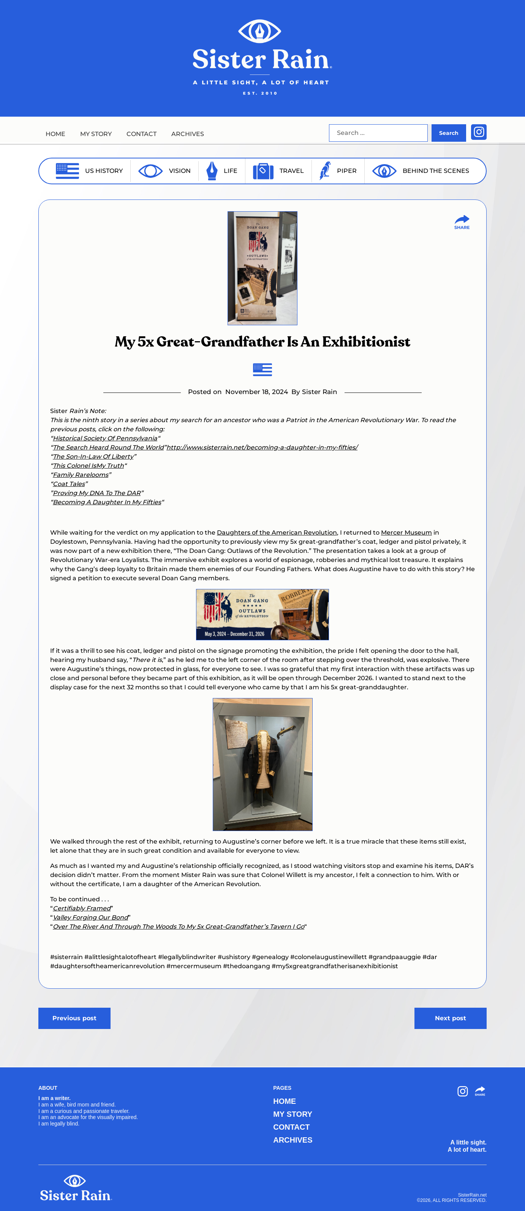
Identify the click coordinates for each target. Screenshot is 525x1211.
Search (449, 133)
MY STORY (96, 134)
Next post (450, 1018)
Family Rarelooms (80, 474)
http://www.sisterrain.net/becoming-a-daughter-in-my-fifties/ (261, 447)
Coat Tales (69, 484)
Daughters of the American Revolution (277, 532)
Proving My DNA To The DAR (97, 493)
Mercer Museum (406, 532)
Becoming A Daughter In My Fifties (107, 502)
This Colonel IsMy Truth (88, 465)
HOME (55, 134)
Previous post (74, 1018)
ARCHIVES (187, 134)
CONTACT (142, 134)
